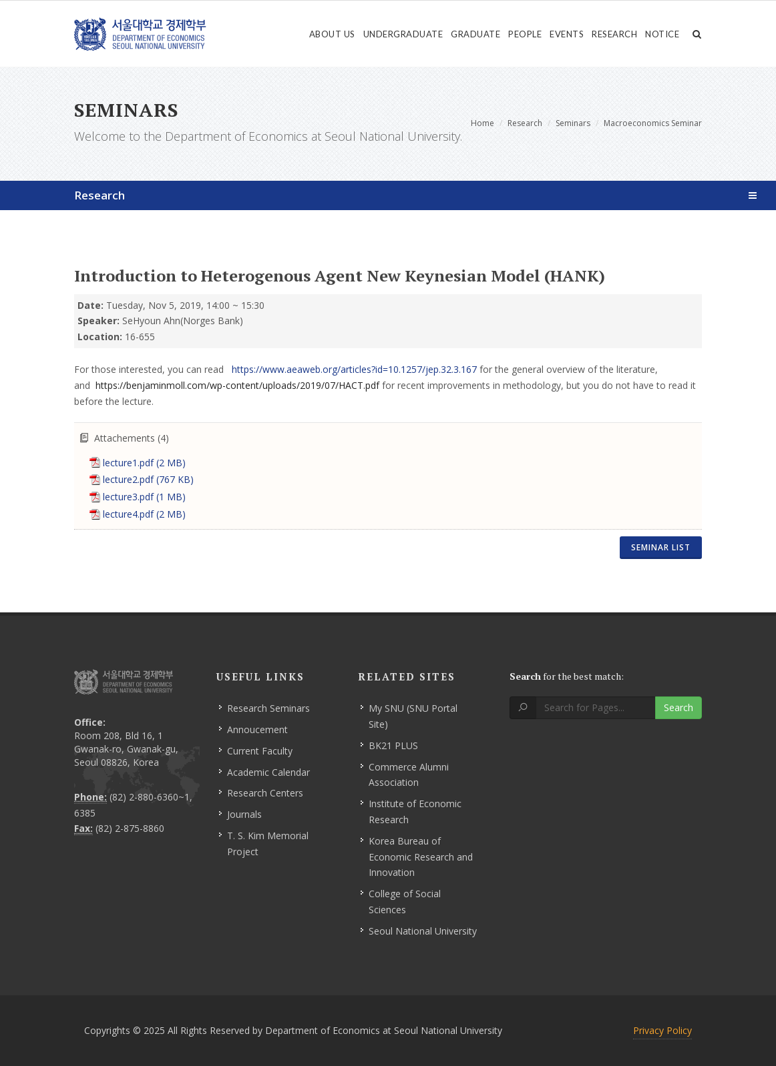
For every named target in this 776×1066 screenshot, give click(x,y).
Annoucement (257, 729)
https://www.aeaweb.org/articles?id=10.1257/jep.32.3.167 (355, 369)
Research (614, 34)
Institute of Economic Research (415, 811)
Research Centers (265, 792)
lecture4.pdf (144, 514)
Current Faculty (260, 750)
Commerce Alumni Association (409, 774)
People (525, 34)
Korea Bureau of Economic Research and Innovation (421, 857)
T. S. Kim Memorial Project (268, 843)
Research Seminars (268, 708)
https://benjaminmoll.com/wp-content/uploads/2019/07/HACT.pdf (237, 385)
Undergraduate (403, 34)
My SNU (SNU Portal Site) (413, 716)
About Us (332, 34)
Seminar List (661, 547)
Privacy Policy (662, 1030)
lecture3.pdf (144, 496)
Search (678, 707)
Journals (244, 814)
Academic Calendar (268, 772)
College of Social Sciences (405, 901)
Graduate (475, 34)
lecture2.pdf (148, 479)
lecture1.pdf (144, 462)
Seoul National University (423, 931)
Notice (662, 34)
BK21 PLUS (393, 745)
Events (567, 34)
